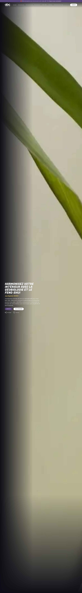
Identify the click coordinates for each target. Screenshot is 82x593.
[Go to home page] (7, 5)
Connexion (74, 4)
